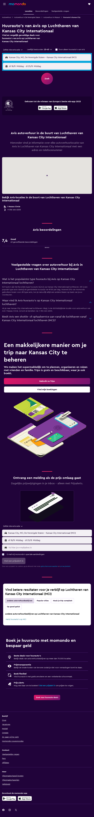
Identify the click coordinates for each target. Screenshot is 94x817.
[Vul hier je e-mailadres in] (49, 547)
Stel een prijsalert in (47, 686)
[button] (4, 4)
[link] (47, 381)
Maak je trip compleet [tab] (62, 601)
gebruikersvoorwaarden (49, 566)
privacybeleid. (65, 566)
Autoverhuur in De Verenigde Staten (27, 17)
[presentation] (61, 108)
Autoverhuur (6, 17)
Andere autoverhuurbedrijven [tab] (19, 601)
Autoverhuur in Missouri (51, 17)
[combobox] (13, 50)
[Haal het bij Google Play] (45, 108)
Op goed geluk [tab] (13, 607)
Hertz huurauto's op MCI (16, 619)
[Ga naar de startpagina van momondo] (17, 4)
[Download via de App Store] (61, 108)
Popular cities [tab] (43, 601)
